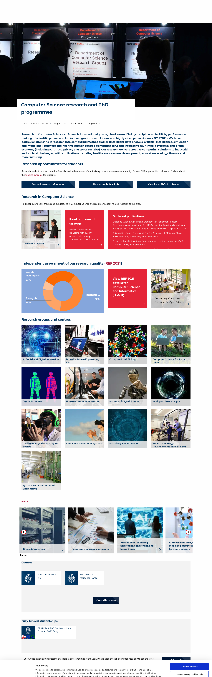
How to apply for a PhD (106, 184)
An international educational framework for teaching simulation (145, 241)
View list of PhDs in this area (163, 184)
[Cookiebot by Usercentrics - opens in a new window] (17, 672)
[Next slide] (188, 532)
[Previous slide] (24, 532)
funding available (34, 174)
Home (24, 123)
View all (25, 501)
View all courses (106, 600)
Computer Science (39, 123)
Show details (41, 672)
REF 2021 (113, 263)
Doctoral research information (48, 184)
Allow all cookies (189, 651)
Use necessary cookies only (189, 659)
